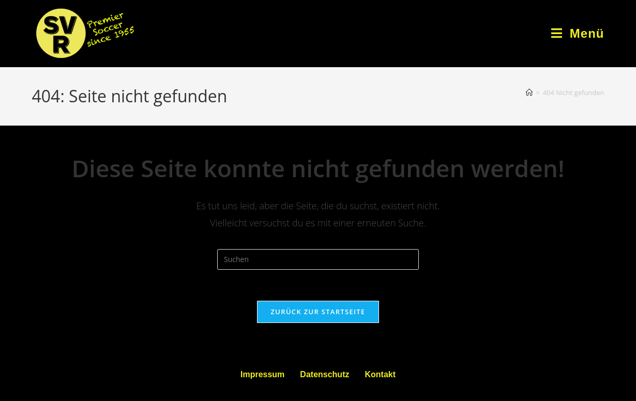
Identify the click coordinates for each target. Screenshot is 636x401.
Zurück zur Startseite (318, 311)
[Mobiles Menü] (577, 33)
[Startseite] (529, 92)
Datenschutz (324, 375)
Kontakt (380, 375)
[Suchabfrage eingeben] (318, 259)
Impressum (262, 375)
